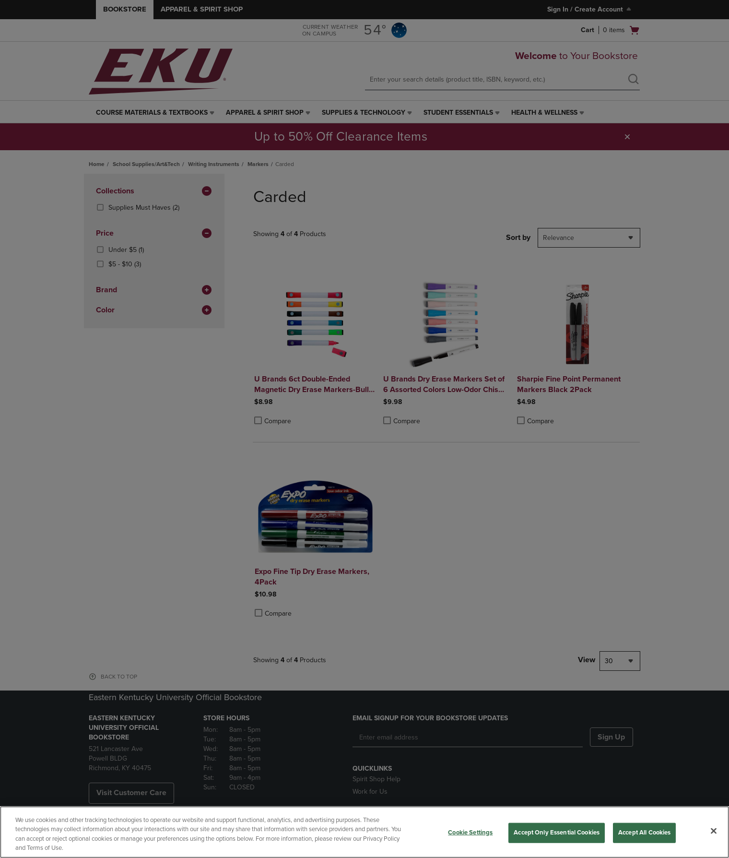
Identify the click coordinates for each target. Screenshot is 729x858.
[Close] (713, 830)
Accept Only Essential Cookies (557, 832)
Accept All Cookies (644, 832)
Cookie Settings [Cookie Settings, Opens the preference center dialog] (470, 832)
